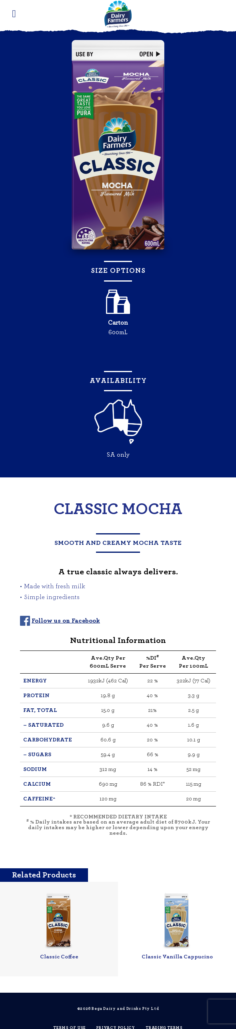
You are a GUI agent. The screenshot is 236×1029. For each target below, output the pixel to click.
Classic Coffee (59, 957)
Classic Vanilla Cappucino (177, 957)
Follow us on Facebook (66, 620)
